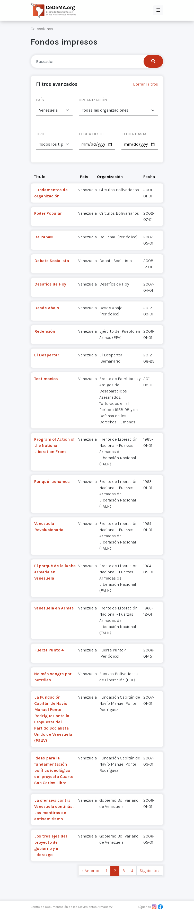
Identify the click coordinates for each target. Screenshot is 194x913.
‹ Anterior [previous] (91, 870)
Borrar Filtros (145, 84)
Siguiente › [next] (150, 870)
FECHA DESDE (92, 133)
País (84, 176)
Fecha (149, 176)
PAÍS (40, 99)
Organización (110, 176)
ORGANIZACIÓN (93, 99)
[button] (158, 10)
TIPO (40, 133)
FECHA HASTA (133, 133)
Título (39, 176)
